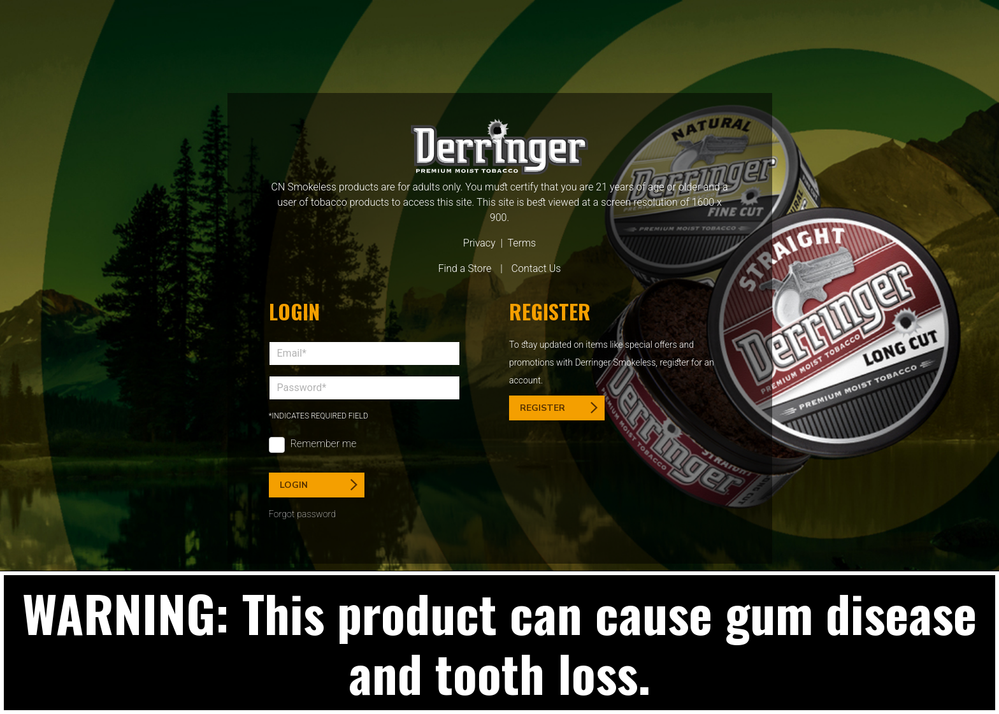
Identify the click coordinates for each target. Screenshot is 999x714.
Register (559, 408)
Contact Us (536, 268)
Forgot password (302, 514)
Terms (521, 243)
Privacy (479, 243)
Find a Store (465, 268)
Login (318, 485)
